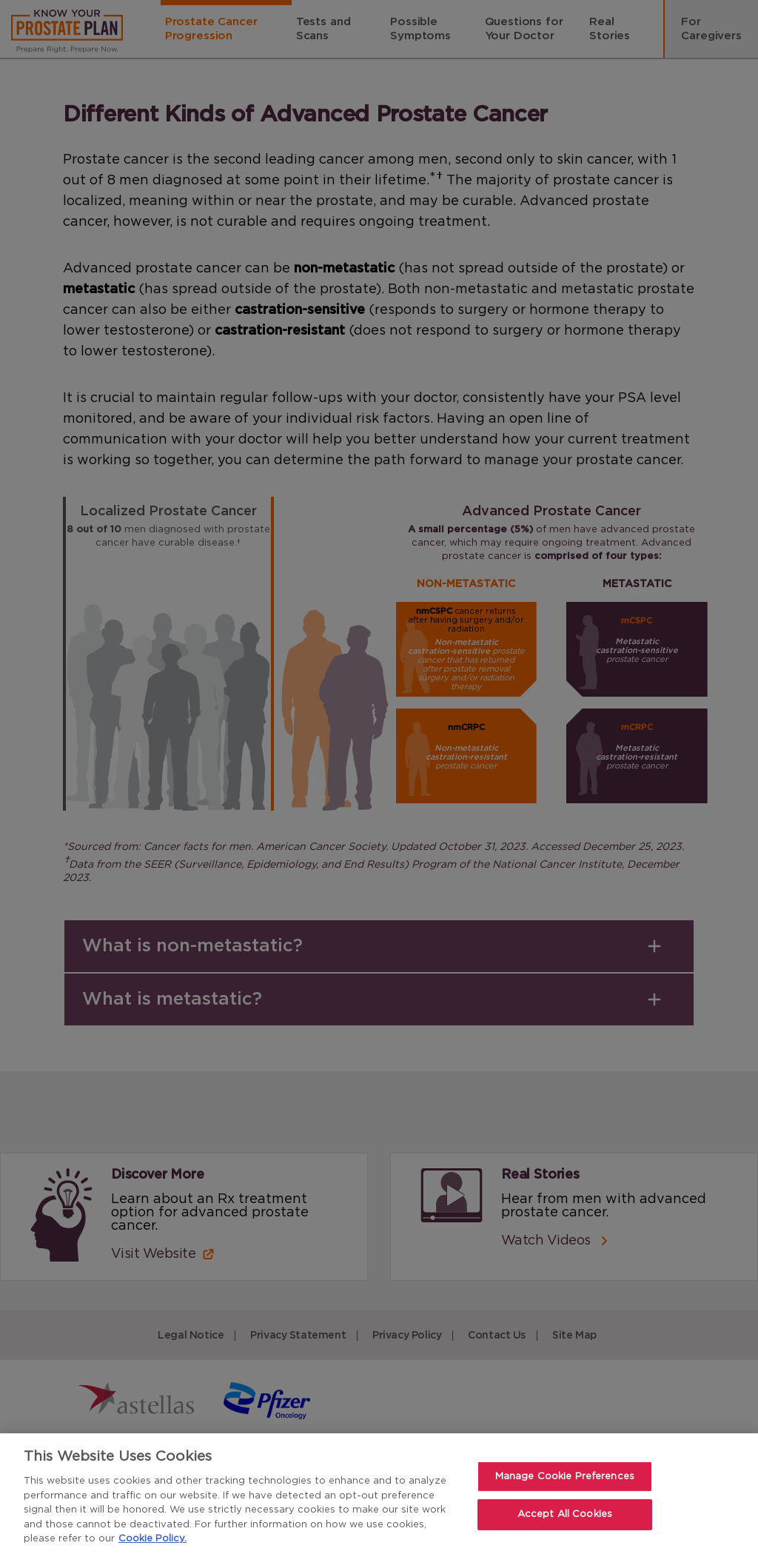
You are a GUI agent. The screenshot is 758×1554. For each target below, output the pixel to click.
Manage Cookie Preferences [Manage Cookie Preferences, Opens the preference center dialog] (564, 1476)
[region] (379, 1493)
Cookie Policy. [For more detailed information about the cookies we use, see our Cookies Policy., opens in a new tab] (152, 1539)
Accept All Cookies (564, 1514)
